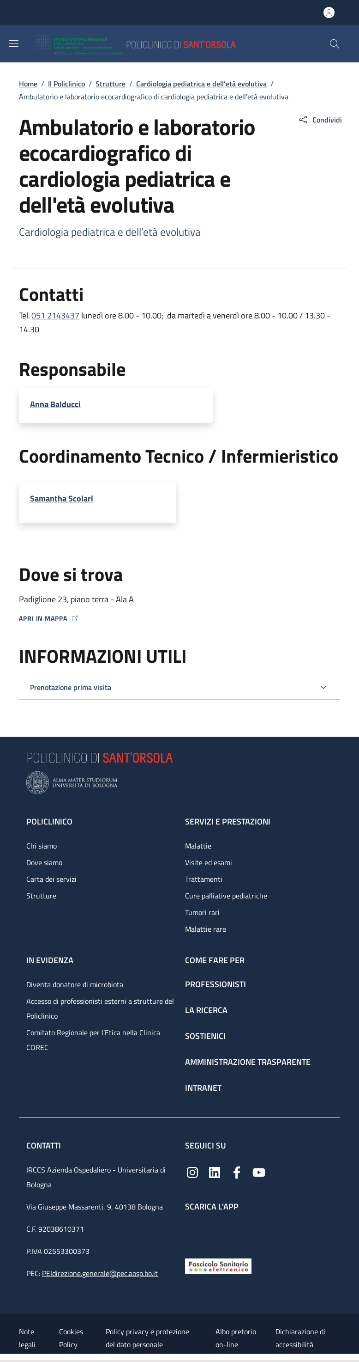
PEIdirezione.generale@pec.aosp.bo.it (100, 1273)
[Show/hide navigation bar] (14, 43)
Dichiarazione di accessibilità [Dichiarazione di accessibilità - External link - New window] (300, 1338)
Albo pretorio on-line (235, 1338)
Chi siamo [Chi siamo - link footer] (41, 845)
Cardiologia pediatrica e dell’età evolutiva (201, 83)
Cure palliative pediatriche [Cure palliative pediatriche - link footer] (226, 895)
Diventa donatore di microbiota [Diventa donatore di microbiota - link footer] (74, 984)
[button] (334, 43)
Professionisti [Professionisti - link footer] (215, 984)
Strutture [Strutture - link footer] (41, 895)
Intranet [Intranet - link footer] (203, 1087)
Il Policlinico (66, 83)
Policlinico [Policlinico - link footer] (49, 821)
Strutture (111, 83)
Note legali (27, 1338)
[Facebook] (236, 1171)
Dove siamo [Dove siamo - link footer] (44, 862)
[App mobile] (192, 1233)
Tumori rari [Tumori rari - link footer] (202, 912)
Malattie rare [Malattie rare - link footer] (205, 928)
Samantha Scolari (61, 498)
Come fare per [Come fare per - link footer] (215, 960)
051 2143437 (55, 315)
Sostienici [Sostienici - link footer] (205, 1036)
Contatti (44, 1145)
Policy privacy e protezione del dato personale (147, 1338)
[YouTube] (258, 1171)
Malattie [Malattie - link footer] (198, 845)
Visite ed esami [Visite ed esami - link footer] (208, 862)
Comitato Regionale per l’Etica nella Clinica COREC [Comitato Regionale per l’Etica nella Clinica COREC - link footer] (93, 1040)
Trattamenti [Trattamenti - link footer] (203, 879)
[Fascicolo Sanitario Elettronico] (218, 1265)
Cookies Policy (71, 1338)
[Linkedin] (214, 1171)
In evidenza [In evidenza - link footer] (49, 960)
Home (28, 83)
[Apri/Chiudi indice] (4, 1357)
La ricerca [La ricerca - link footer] (206, 1010)
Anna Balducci (55, 404)
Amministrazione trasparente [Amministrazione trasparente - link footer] (248, 1062)
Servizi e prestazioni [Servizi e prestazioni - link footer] (227, 821)
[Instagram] (192, 1171)
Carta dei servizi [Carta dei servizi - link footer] (51, 879)
